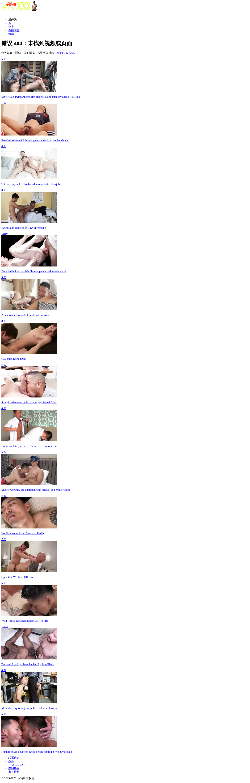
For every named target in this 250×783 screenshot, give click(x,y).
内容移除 (13, 768)
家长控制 (13, 771)
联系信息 (13, 757)
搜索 (11, 34)
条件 (11, 761)
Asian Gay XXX (65, 52)
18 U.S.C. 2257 (17, 764)
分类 (11, 26)
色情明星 (13, 30)
